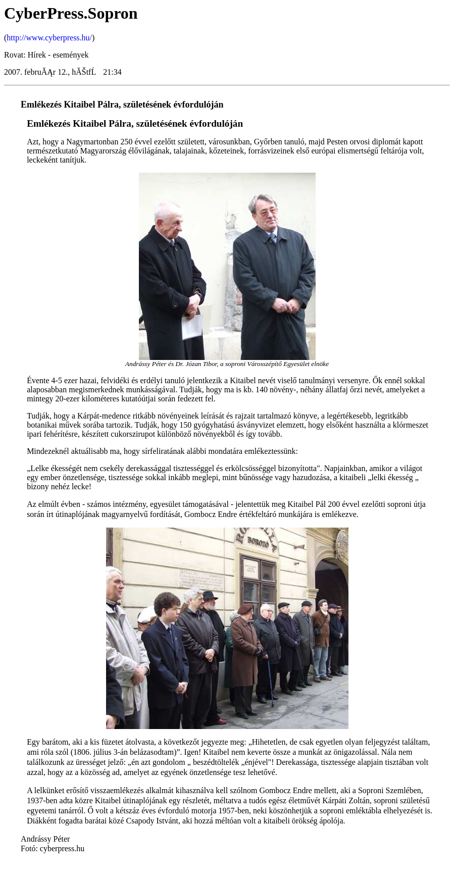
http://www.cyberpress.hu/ (49, 37)
